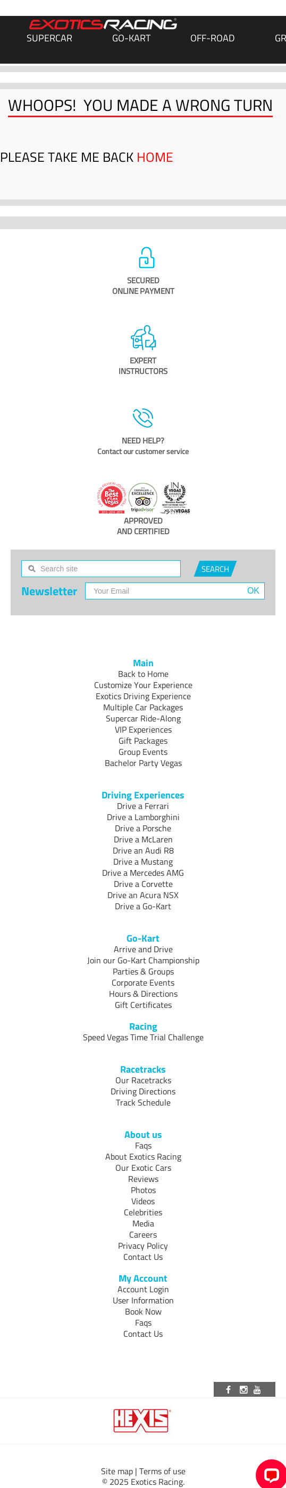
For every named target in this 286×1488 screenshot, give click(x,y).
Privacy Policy (143, 1245)
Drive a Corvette (143, 883)
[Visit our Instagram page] (244, 1389)
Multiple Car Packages (143, 707)
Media (143, 1223)
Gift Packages (143, 740)
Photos (143, 1190)
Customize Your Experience (143, 684)
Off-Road (212, 38)
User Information (143, 1300)
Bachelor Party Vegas (143, 762)
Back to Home (143, 673)
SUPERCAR (49, 38)
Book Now (143, 1311)
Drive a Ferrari (143, 805)
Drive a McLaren (143, 839)
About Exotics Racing (143, 1156)
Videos (143, 1201)
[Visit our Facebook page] (230, 1389)
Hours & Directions (143, 993)
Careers (143, 1234)
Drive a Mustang (143, 861)
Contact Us (143, 1256)
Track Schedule (143, 1102)
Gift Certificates (143, 1004)
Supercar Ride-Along (143, 718)
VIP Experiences (143, 729)
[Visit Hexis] (143, 1421)
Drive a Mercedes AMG (143, 872)
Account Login (143, 1289)
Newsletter (49, 591)
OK (253, 590)
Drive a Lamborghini (143, 817)
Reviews (143, 1178)
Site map (117, 1471)
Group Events (143, 751)
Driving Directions (143, 1091)
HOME (155, 157)
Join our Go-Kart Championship (143, 960)
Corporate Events (143, 982)
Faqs (143, 1145)
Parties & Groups (143, 971)
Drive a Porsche (143, 828)
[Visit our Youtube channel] (259, 1389)
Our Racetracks (143, 1080)
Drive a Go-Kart (143, 906)
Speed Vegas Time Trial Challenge (143, 1037)
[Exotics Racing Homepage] (103, 25)
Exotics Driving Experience (143, 696)
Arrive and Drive (143, 949)
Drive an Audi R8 (143, 850)
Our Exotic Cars (143, 1167)
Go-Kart (131, 38)
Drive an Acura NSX (143, 895)
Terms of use (162, 1471)
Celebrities (143, 1212)
